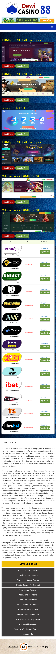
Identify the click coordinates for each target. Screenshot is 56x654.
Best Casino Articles (28, 600)
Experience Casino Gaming (28, 580)
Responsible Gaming (28, 624)
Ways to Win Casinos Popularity (28, 629)
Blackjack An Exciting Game (28, 619)
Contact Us (28, 634)
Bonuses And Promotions (28, 604)
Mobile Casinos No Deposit (28, 585)
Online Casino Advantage (28, 614)
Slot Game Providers (28, 595)
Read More (8, 66)
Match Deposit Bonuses (28, 570)
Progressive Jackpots (28, 590)
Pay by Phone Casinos (28, 575)
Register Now (22, 66)
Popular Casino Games (28, 609)
